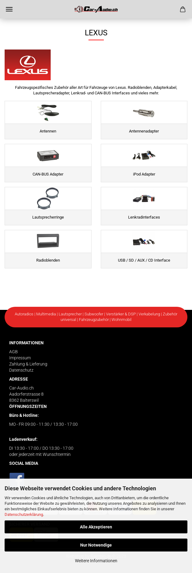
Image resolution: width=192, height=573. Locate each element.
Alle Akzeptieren (96, 526)
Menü (9, 9)
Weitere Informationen (96, 560)
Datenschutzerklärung (24, 514)
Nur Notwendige (96, 545)
